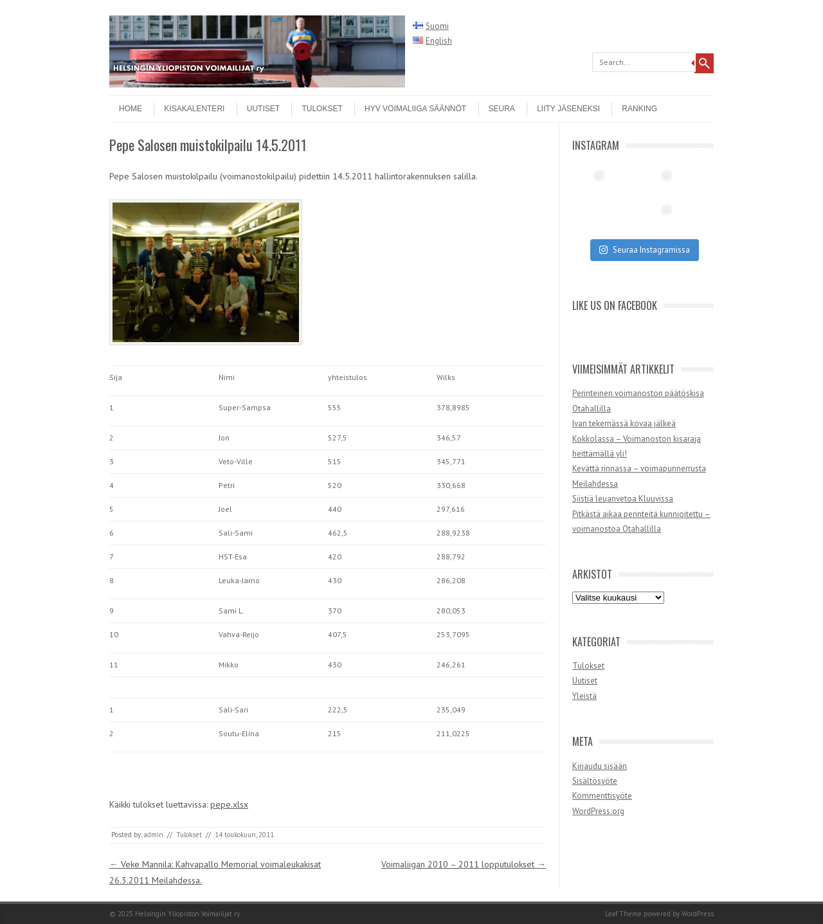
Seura (502, 108)
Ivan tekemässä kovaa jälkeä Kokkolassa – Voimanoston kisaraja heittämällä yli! (636, 438)
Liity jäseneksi (568, 108)
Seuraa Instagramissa (644, 249)
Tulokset (322, 108)
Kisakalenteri (194, 108)
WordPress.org (598, 811)
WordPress (698, 913)
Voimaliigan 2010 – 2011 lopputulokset (463, 864)
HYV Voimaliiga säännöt (415, 108)
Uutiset (263, 108)
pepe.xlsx (229, 804)
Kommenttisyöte (602, 795)
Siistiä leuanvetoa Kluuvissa (622, 498)
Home (130, 108)
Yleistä (584, 696)
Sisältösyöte (594, 780)
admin (153, 834)
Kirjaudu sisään (599, 766)
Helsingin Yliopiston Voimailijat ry (187, 913)
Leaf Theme (623, 913)
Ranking (639, 108)
